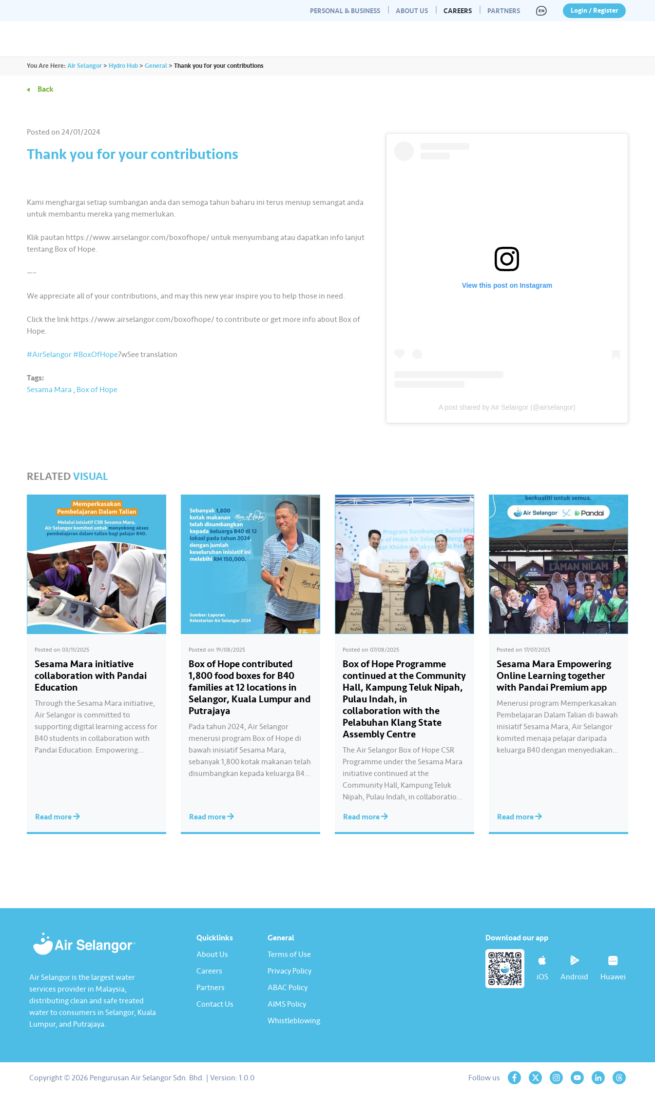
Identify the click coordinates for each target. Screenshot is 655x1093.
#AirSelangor (49, 354)
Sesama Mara (49, 390)
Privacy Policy (289, 971)
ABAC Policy (288, 988)
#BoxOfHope (95, 354)
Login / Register (594, 10)
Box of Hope (97, 390)
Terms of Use (289, 954)
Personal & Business (345, 11)
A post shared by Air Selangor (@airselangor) (507, 407)
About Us (412, 11)
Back (46, 89)
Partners (503, 11)
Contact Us (214, 1004)
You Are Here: (46, 66)
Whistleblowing (294, 1021)
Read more (57, 817)
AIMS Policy (287, 1004)
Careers (457, 11)
